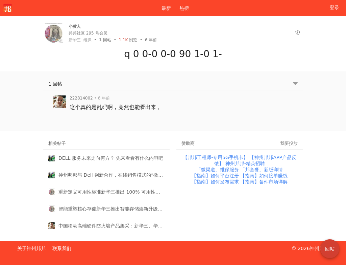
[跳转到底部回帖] (295, 84)
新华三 (75, 40)
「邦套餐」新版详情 (261, 169)
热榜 (184, 8)
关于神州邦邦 (31, 248)
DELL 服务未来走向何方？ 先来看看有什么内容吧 (110, 158)
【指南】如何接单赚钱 (264, 175)
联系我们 (61, 248)
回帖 (105, 40)
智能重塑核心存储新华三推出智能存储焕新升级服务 (111, 209)
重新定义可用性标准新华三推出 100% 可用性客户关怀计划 (111, 192)
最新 (163, 8)
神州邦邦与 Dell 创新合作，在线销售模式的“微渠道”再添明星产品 (111, 175)
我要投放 (289, 143)
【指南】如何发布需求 (216, 181)
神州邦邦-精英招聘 (245, 163)
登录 (334, 7)
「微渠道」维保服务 (218, 169)
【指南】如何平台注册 (216, 175)
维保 (87, 40)
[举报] (297, 33)
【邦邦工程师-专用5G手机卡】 (216, 157)
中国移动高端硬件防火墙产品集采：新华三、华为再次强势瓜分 (111, 225)
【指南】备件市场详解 (264, 181)
